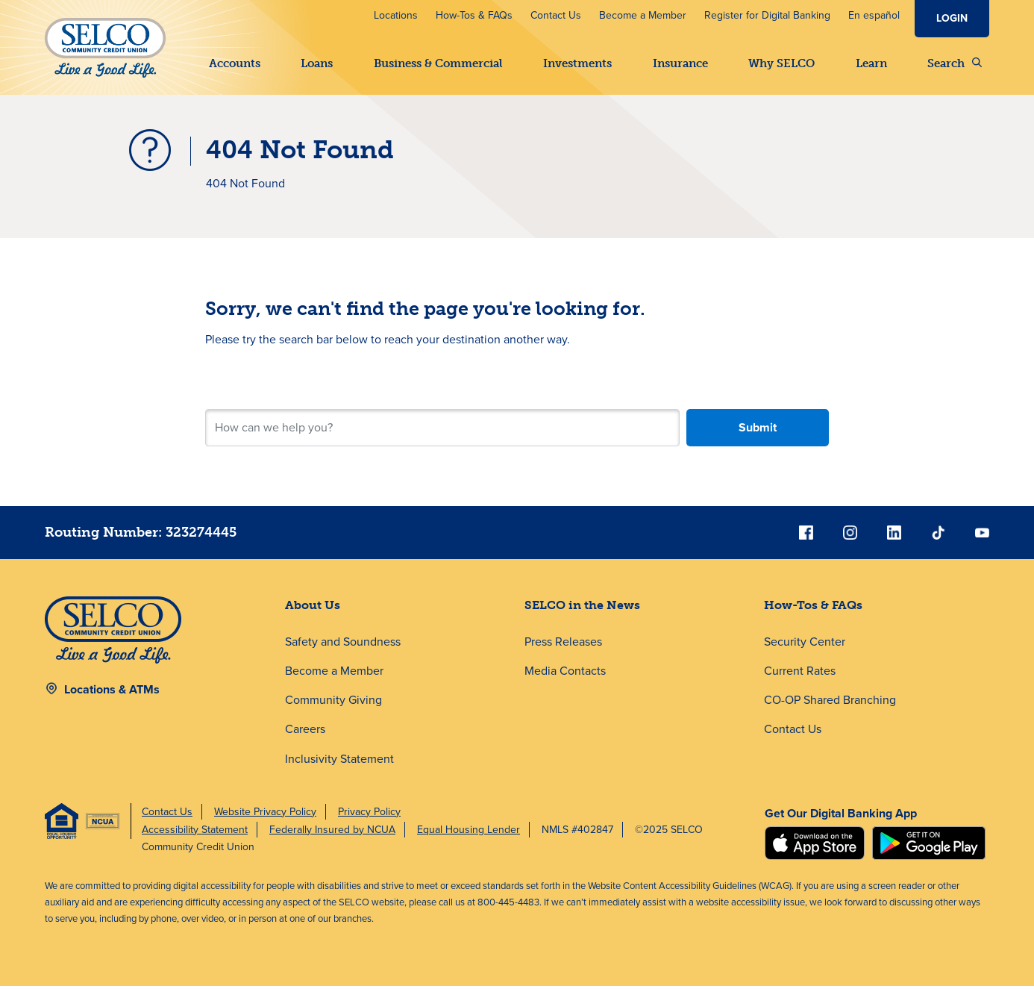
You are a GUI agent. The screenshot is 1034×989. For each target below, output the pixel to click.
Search (954, 63)
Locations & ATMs (112, 692)
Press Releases (563, 644)
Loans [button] (317, 63)
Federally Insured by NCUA (332, 832)
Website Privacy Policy (265, 815)
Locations (396, 15)
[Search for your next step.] (442, 430)
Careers (305, 731)
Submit (758, 430)
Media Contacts (565, 673)
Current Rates (800, 673)
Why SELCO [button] (781, 63)
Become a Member (642, 15)
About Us (312, 608)
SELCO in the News (582, 608)
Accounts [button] (234, 63)
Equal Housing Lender (468, 832)
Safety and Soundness (343, 644)
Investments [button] (577, 63)
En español (874, 15)
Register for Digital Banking (767, 15)
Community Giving (333, 702)
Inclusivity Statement (339, 761)
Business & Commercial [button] (438, 63)
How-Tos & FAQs (474, 15)
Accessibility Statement (195, 832)
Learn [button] (871, 63)
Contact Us (555, 15)
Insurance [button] (680, 63)
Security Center (804, 644)
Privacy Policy (369, 815)
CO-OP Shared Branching (830, 702)
